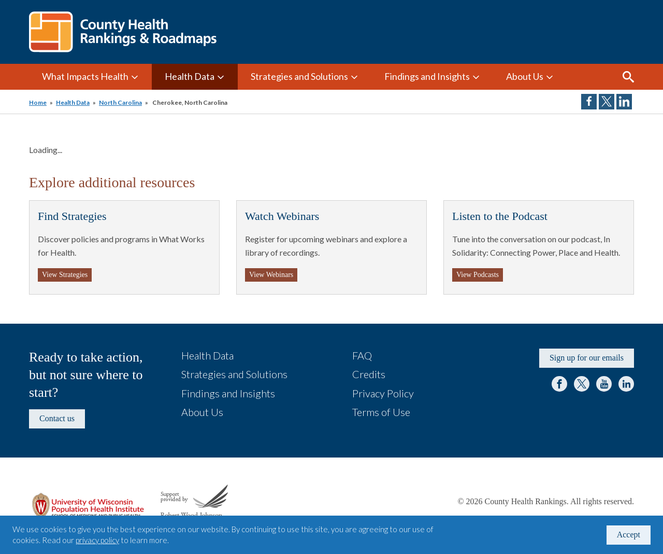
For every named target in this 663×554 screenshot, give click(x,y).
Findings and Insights (427, 76)
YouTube (604, 384)
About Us (524, 76)
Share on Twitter (606, 101)
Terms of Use (381, 412)
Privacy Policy (383, 393)
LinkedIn (626, 384)
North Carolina (120, 102)
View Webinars (271, 275)
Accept (628, 534)
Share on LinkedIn (624, 101)
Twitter (581, 384)
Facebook (559, 384)
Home (38, 102)
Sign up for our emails (587, 357)
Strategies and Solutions (299, 76)
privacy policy (97, 540)
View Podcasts (477, 275)
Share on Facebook (589, 101)
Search (628, 76)
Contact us (57, 418)
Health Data (189, 76)
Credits (368, 374)
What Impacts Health (85, 76)
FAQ (362, 355)
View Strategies (65, 275)
